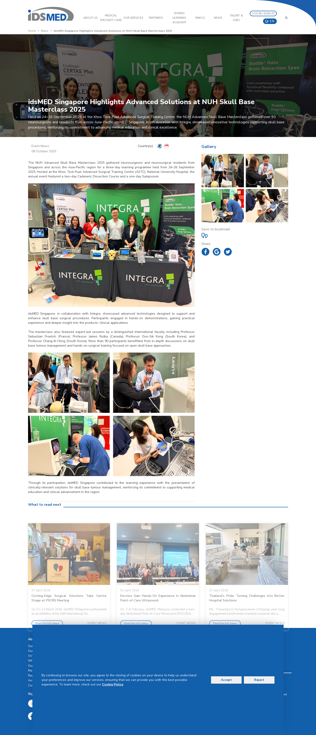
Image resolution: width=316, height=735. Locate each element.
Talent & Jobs (236, 18)
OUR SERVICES (133, 18)
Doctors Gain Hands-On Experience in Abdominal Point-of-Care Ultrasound (158, 610)
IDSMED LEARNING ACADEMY (179, 17)
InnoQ (200, 18)
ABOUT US (90, 18)
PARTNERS (156, 18)
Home (32, 31)
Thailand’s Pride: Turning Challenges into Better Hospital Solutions (247, 610)
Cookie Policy (112, 684)
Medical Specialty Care (111, 18)
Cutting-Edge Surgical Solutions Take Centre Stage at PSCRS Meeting (69, 610)
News (218, 18)
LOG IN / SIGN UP (263, 13)
